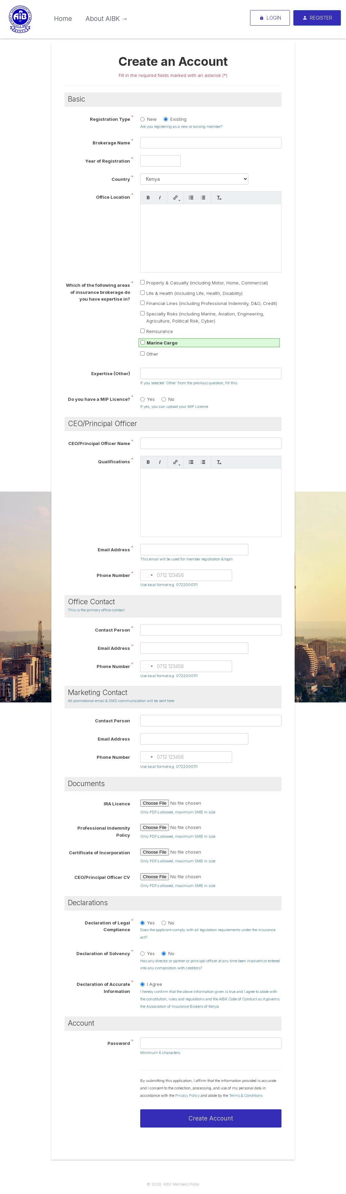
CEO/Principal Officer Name (99, 443)
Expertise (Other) (110, 373)
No (168, 399)
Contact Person (112, 630)
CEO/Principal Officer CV (102, 877)
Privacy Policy (187, 1095)
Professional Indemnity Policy (103, 831)
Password (118, 1043)
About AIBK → (106, 19)
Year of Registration (107, 161)
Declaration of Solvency (103, 953)
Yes (147, 399)
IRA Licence (117, 803)
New (148, 119)
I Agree (151, 984)
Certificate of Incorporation (99, 852)
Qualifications (114, 461)
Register (317, 18)
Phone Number (113, 575)
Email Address (114, 549)
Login (270, 18)
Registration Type (110, 119)
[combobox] (148, 575)
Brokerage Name (111, 142)
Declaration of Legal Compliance (107, 926)
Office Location (113, 197)
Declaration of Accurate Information (103, 987)
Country (121, 179)
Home (63, 19)
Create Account (211, 1118)
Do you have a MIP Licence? (99, 399)
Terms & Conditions (246, 1095)
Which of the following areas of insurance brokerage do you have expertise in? (98, 292)
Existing (175, 119)
